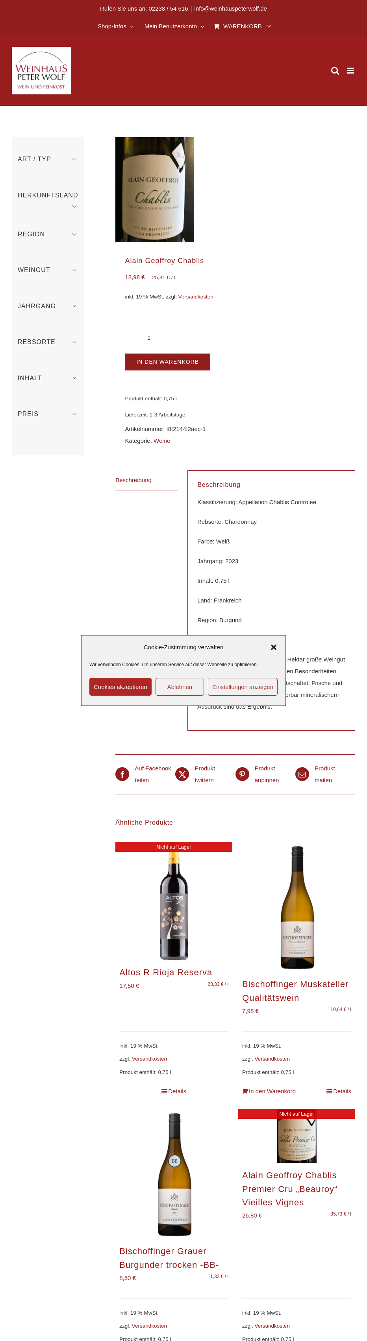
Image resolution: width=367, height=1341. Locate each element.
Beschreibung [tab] (133, 480)
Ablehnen (179, 686)
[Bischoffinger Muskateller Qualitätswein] (296, 907)
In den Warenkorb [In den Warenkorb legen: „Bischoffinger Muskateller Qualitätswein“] (272, 1091)
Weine (162, 440)
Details (177, 1091)
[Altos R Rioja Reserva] (173, 901)
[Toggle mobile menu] (351, 70)
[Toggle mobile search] (335, 70)
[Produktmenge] (149, 338)
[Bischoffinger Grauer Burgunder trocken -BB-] (173, 1174)
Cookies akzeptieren (120, 686)
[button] (274, 647)
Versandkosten (195, 297)
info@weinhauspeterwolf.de (230, 8)
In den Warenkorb (167, 362)
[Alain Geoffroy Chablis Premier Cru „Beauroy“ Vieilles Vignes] (296, 1136)
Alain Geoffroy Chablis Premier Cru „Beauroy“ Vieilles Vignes (289, 1188)
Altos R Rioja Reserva (165, 972)
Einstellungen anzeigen (242, 686)
